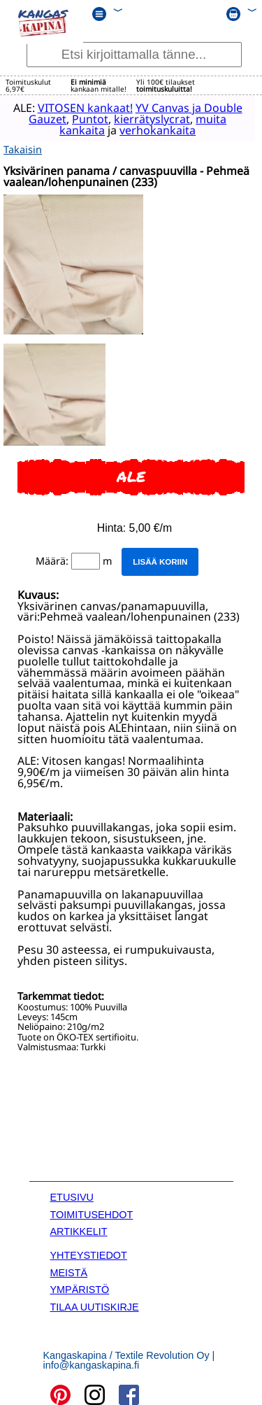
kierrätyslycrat (146, 118)
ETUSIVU (72, 1195)
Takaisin (22, 147)
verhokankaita (152, 129)
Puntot (84, 118)
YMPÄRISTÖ (80, 1287)
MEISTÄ (69, 1270)
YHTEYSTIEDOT (88, 1253)
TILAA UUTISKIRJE (94, 1305)
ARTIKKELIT (79, 1229)
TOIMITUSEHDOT (91, 1212)
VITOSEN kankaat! (79, 107)
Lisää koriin (160, 560)
